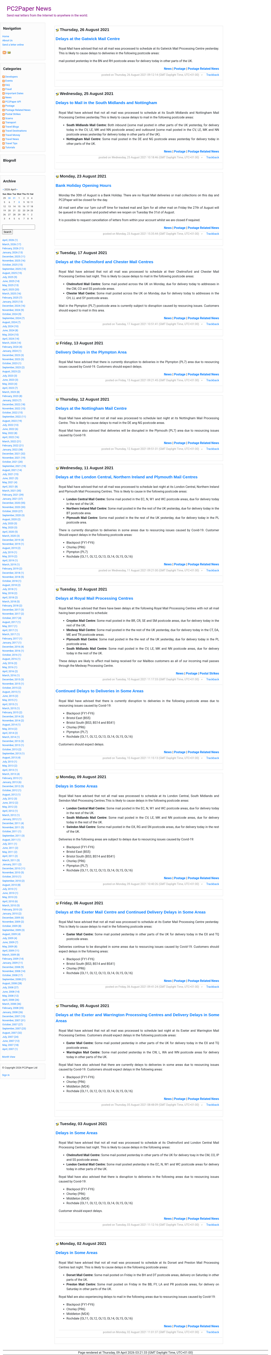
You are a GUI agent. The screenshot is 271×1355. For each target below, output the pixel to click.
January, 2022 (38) (12, 449)
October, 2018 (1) (11, 581)
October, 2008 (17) (12, 975)
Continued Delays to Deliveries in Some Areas (100, 691)
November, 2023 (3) (13, 359)
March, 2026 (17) (11, 244)
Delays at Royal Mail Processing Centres (94, 598)
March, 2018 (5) (11, 601)
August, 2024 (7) (11, 322)
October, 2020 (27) (12, 511)
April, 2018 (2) (10, 597)
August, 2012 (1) (11, 794)
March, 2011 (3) (11, 860)
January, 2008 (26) (12, 1012)
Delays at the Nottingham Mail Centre (91, 408)
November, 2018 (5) (13, 576)
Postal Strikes (13, 114)
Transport (10, 122)
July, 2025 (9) (9, 277)
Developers (11, 76)
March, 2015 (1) (11, 708)
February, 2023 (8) (12, 396)
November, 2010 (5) (13, 872)
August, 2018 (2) (11, 585)
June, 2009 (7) (10, 942)
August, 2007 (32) (12, 1032)
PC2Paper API (13, 101)
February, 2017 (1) (12, 638)
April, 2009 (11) (10, 950)
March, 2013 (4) (11, 774)
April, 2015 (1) (10, 704)
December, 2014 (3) (13, 716)
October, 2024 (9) (11, 314)
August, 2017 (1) (11, 622)
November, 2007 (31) (13, 1020)
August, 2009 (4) (11, 934)
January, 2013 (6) (11, 782)
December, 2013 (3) (13, 741)
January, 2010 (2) (11, 913)
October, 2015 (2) (11, 687)
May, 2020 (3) (9, 527)
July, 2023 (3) (9, 375)
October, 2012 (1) (11, 790)
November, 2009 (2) (13, 921)
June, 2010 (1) (10, 893)
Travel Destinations (16, 130)
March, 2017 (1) (11, 634)
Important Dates (14, 93)
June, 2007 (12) (11, 1040)
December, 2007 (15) (13, 1016)
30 (9, 198)
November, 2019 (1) (13, 544)
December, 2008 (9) (13, 967)
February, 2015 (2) (12, 712)
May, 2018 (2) (9, 593)
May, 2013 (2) (9, 765)
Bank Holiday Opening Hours (83, 185)
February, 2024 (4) (12, 346)
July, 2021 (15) (10, 474)
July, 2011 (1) (9, 843)
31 (14, 198)
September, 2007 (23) (14, 1028)
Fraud (8, 89)
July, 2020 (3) (9, 523)
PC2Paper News (29, 8)
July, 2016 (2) (9, 663)
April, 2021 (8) (10, 486)
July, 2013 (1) (9, 761)
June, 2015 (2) (10, 695)
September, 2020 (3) (13, 515)
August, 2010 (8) (11, 884)
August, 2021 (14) (12, 470)
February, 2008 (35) (13, 1008)
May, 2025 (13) (10, 285)
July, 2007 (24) (10, 1036)
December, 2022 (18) (13, 404)
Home (5, 36)
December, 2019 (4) (13, 539)
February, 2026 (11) (13, 248)
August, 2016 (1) (11, 658)
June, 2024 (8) (10, 330)
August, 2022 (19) (12, 420)
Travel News (12, 139)
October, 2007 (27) (12, 1024)
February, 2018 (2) (12, 605)
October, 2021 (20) (12, 461)
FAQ (7, 85)
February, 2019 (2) (12, 568)
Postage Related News (17, 110)
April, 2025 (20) (10, 289)
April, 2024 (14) (10, 338)
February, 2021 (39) (13, 494)
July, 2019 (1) (9, 552)
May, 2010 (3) (9, 897)
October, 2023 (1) (11, 363)
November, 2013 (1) (13, 745)
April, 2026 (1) (10, 240)
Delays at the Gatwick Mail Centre (88, 38)
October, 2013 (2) (11, 749)
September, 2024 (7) (13, 318)
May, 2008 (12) (10, 995)
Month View (8, 1056)
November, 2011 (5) (13, 827)
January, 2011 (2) (11, 864)
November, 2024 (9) (13, 310)
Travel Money (12, 135)
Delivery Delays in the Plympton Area (91, 352)
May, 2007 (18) (10, 1045)
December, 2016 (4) (13, 646)
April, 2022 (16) (10, 437)
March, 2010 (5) (11, 905)
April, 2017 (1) (10, 630)
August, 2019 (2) (11, 548)
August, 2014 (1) (11, 724)
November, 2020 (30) (13, 507)
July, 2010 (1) (9, 889)
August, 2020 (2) (11, 519)
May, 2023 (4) (9, 383)
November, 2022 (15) (13, 408)
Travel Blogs (12, 126)
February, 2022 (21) (13, 445)
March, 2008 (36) (11, 1003)
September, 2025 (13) (14, 268)
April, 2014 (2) (10, 732)
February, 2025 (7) (12, 297)
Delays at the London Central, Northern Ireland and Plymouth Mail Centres (127, 477)
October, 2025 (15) (12, 264)
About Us (7, 40)
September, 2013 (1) (13, 753)
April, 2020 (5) (10, 531)
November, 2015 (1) (13, 683)
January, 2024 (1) (11, 350)
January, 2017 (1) (11, 642)
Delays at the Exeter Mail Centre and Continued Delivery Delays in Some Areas (131, 912)
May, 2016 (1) (9, 667)
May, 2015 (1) (9, 700)
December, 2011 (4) (13, 823)
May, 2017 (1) (9, 626)
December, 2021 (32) (13, 453)
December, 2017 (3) (13, 609)
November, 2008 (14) (13, 971)
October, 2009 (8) (11, 926)
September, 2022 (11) (14, 416)
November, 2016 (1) (13, 650)
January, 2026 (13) (12, 252)
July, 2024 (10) (10, 326)
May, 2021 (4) (9, 482)
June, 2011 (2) (10, 847)
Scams (9, 118)
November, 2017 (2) (13, 613)
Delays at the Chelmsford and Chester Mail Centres (104, 262)
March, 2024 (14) (11, 342)
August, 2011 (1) (11, 839)
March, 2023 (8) (11, 392)
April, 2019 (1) (10, 560)
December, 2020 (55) (13, 502)
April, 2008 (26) (10, 999)
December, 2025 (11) (13, 256)
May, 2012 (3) (9, 806)
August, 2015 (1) (11, 691)
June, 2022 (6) (10, 429)
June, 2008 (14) (11, 991)
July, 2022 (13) (10, 424)
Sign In (6, 1075)
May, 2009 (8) (9, 946)
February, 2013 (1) (12, 778)
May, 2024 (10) (10, 334)
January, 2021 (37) (12, 498)
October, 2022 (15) (12, 412)
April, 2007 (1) (10, 1049)
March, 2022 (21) (11, 441)
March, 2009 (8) (11, 954)
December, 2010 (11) (13, 868)
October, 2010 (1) (11, 876)
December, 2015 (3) (13, 679)
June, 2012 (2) (10, 802)
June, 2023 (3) (10, 379)
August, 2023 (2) (11, 371)
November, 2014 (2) (13, 720)
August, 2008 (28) (12, 983)
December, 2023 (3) (13, 355)
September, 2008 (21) (14, 979)
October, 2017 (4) (11, 618)
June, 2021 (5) (10, 478)
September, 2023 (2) (13, 367)
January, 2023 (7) (11, 400)
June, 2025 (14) (11, 281)
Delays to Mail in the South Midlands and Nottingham (106, 102)
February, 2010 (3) (12, 909)
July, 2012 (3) (9, 798)
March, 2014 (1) (11, 737)
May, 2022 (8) (9, 433)
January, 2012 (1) (11, 819)
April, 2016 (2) (10, 671)
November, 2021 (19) (13, 457)
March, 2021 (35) (11, 490)
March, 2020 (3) (11, 535)
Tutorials (10, 147)
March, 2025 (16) (11, 293)
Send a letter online (13, 44)
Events (9, 80)
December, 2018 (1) (13, 572)
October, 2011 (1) (11, 831)
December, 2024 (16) (13, 305)
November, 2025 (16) (13, 260)
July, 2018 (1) (9, 589)
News (8, 97)
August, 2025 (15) (12, 273)
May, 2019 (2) (9, 556)
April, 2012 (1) (10, 810)
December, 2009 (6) (13, 917)
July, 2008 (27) (10, 987)
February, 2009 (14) (13, 958)
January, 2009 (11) (12, 962)
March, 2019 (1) (11, 564)
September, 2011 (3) (13, 835)
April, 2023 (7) (10, 387)
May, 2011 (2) (9, 851)
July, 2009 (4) (9, 938)
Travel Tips (11, 143)
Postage (10, 105)
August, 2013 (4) (11, 757)
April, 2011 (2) (10, 856)
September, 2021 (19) (14, 466)
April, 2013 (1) (10, 769)
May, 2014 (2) (9, 728)
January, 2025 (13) (12, 301)
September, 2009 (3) (13, 930)
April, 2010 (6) (10, 901)
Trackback (212, 75)
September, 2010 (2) (13, 880)
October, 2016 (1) (11, 654)
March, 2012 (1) (11, 815)
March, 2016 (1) (11, 675)
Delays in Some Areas (77, 786)
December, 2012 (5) (13, 786)
